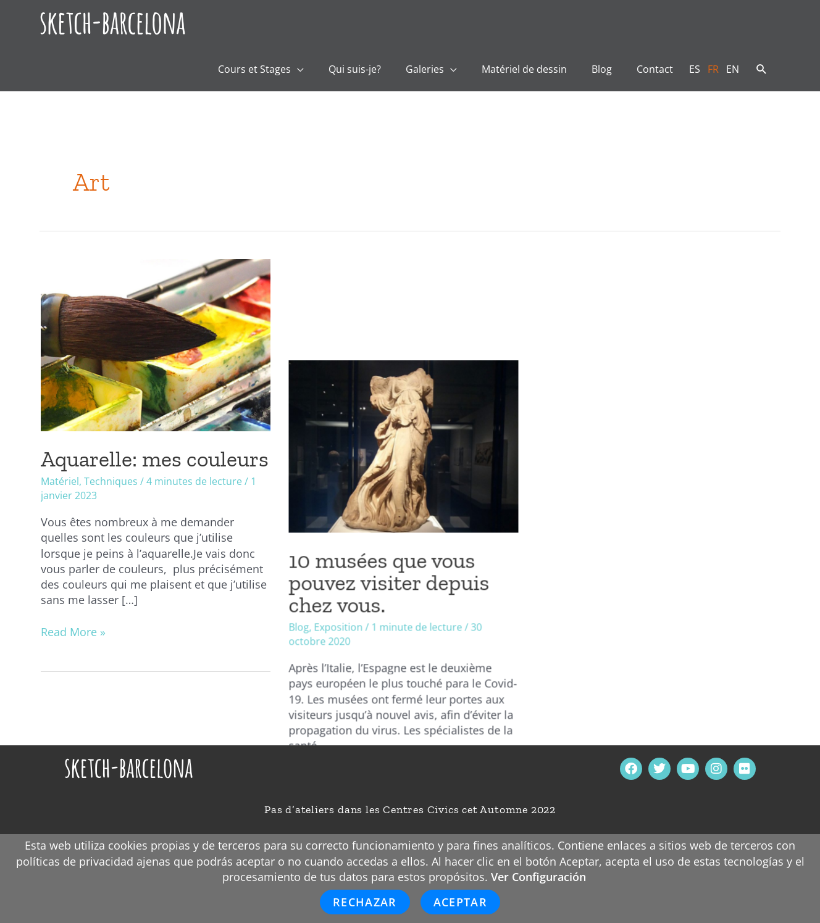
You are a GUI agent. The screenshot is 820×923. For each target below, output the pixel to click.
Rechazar (365, 902)
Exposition (344, 525)
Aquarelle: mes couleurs (155, 458)
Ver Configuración (538, 876)
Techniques (111, 481)
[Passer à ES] (694, 69)
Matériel (60, 481)
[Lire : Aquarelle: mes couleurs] (155, 343)
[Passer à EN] (732, 69)
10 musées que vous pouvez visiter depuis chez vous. (395, 480)
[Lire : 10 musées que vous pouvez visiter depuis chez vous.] (410, 343)
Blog (305, 525)
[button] (761, 69)
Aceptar (460, 902)
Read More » (73, 631)
